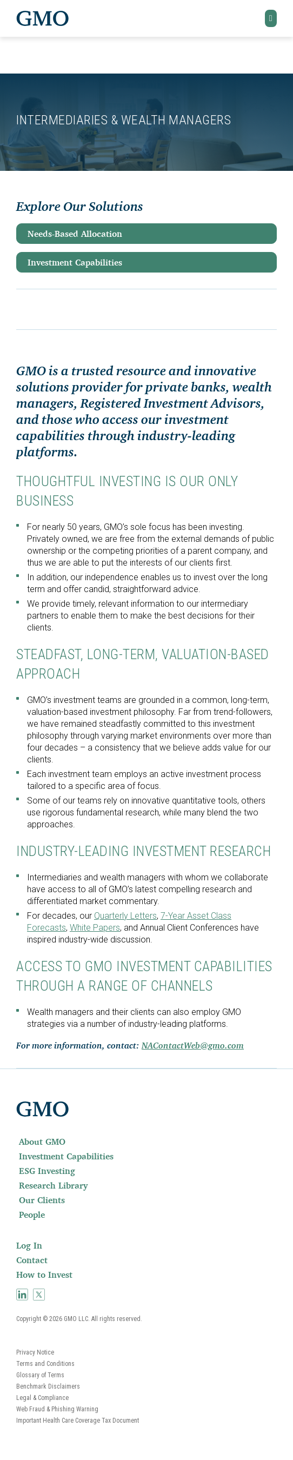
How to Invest (44, 1274)
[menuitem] (146, 1141)
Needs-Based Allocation (75, 233)
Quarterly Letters (125, 916)
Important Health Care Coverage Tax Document (77, 1420)
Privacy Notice (35, 1352)
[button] (271, 18)
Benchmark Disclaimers (48, 1386)
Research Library (53, 1185)
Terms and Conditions (45, 1364)
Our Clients (42, 1199)
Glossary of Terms (40, 1375)
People (32, 1214)
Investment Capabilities (75, 262)
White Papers (95, 928)
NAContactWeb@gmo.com (193, 1046)
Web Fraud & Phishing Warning (57, 1409)
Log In (29, 1245)
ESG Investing (47, 1170)
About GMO (42, 1141)
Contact (32, 1260)
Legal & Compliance (42, 1398)
